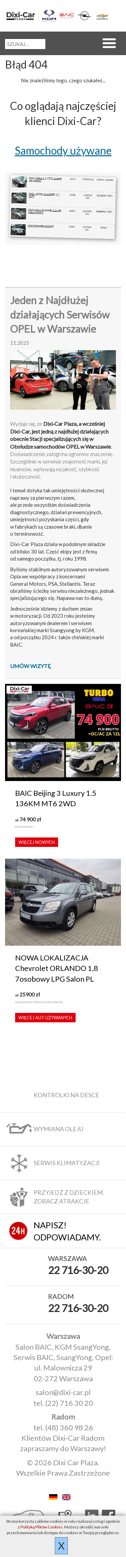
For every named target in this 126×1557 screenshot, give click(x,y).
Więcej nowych (36, 842)
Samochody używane (63, 150)
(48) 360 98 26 (69, 1427)
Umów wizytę (30, 666)
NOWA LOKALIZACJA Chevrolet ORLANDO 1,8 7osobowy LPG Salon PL (56, 968)
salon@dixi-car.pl (63, 1392)
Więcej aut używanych (45, 1017)
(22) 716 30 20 (69, 1402)
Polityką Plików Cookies (41, 1526)
